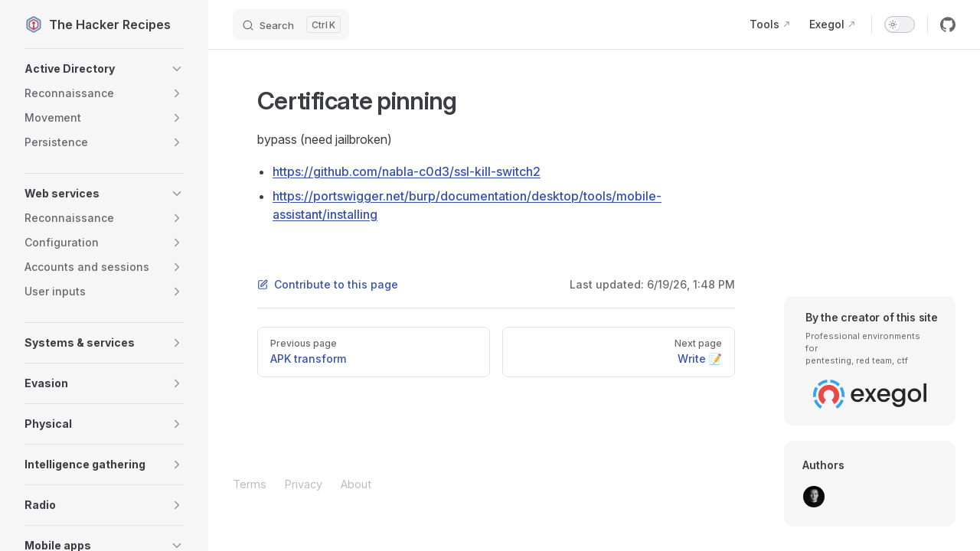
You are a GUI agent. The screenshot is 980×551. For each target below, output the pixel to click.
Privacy (303, 484)
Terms (249, 484)
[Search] (291, 24)
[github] (948, 24)
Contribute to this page (327, 284)
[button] (104, 69)
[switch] (899, 24)
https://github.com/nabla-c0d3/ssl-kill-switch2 (407, 171)
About (356, 484)
